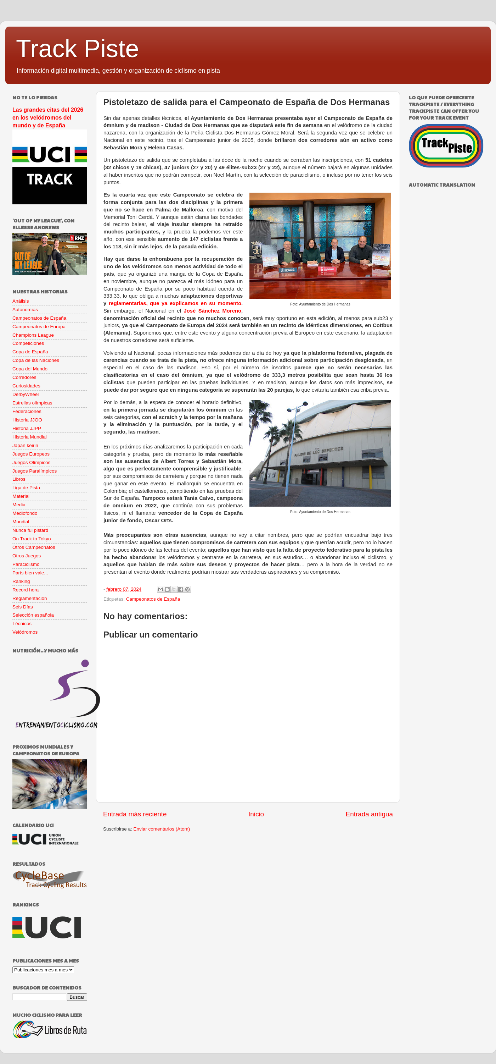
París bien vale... (30, 572)
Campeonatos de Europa (39, 326)
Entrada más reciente (135, 814)
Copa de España (30, 351)
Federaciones (26, 411)
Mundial (20, 521)
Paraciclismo (26, 564)
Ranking (21, 581)
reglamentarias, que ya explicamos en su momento (175, 303)
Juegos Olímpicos (31, 462)
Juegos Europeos (31, 454)
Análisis (20, 301)
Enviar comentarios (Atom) (162, 829)
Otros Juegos (26, 555)
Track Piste (77, 48)
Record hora (25, 589)
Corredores (24, 377)
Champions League (33, 335)
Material (20, 496)
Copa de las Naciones (35, 360)
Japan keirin (25, 445)
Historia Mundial (29, 437)
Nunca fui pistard (30, 530)
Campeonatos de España (153, 599)
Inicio (256, 814)
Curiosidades (26, 385)
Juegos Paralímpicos (34, 471)
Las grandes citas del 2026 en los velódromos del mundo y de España (47, 117)
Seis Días (22, 607)
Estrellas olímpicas (32, 403)
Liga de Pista (26, 487)
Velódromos (25, 632)
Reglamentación (29, 598)
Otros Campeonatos (33, 547)
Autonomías (25, 309)
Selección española (33, 615)
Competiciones (28, 343)
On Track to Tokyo (31, 538)
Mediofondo (25, 513)
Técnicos (22, 623)
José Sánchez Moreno (212, 311)
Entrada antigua (369, 814)
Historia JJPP (26, 428)
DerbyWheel (25, 394)
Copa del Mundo (29, 368)
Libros (19, 479)
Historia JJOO (27, 420)
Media (19, 504)
